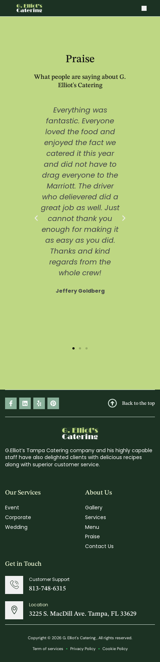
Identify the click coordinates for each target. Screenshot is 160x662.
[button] (144, 8)
